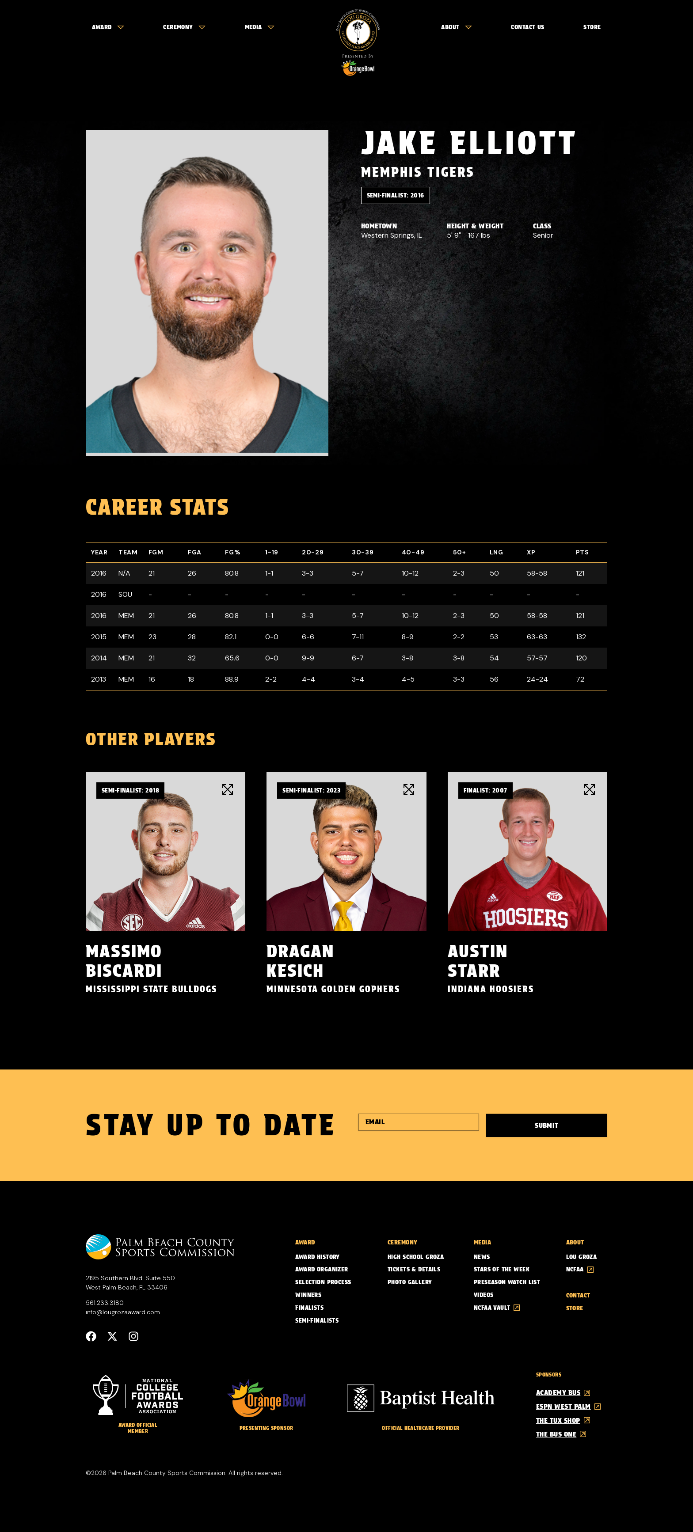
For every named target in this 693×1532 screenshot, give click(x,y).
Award (108, 26)
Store (592, 26)
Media (259, 26)
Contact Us (527, 26)
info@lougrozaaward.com (123, 1312)
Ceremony (184, 26)
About (456, 26)
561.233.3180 (105, 1303)
